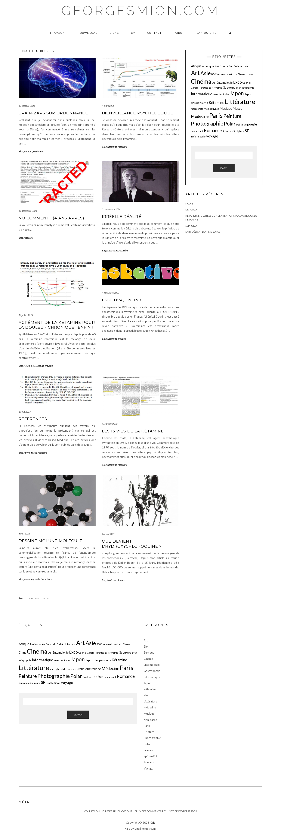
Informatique (30, 452)
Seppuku (191, 225)
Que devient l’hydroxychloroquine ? (132, 544)
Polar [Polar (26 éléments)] (230, 124)
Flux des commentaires (150, 811)
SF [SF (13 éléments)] (247, 130)
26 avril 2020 (108, 534)
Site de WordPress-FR (183, 811)
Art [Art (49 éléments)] (195, 72)
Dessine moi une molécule (51, 541)
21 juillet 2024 (26, 315)
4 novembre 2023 (110, 292)
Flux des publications (117, 811)
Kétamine (112, 146)
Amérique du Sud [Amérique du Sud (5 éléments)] (223, 66)
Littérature (112, 250)
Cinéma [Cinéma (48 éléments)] (201, 81)
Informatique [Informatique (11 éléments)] (201, 94)
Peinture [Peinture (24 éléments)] (232, 116)
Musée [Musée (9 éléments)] (237, 108)
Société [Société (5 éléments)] (195, 136)
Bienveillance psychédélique (137, 113)
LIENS (114, 32)
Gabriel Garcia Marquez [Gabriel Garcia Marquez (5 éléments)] (91, 652)
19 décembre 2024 (28, 210)
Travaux (59, 32)
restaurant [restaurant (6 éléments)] (197, 131)
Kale (152, 822)
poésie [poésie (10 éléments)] (252, 124)
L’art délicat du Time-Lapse (202, 231)
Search (223, 168)
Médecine (38, 151)
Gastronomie (152, 671)
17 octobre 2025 (27, 105)
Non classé (150, 719)
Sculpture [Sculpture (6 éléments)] (238, 131)
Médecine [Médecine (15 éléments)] (200, 116)
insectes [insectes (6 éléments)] (218, 94)
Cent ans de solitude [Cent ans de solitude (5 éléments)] (226, 74)
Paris (147, 725)
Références (33, 419)
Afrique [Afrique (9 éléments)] (196, 66)
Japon (147, 683)
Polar (147, 744)
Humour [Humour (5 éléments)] (236, 87)
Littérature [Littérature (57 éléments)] (240, 101)
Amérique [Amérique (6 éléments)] (208, 66)
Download (89, 32)
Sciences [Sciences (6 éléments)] (227, 131)
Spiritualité (150, 756)
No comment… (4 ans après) (51, 218)
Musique (149, 713)
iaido (178, 32)
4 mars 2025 (108, 105)
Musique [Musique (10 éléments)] (226, 108)
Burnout (28, 151)
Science (48, 579)
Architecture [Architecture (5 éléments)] (241, 66)
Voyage (148, 768)
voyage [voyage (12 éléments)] (212, 136)
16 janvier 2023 (109, 423)
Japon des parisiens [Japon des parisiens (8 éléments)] (98, 660)
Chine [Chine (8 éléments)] (249, 74)
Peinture (149, 732)
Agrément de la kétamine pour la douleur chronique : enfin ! (57, 325)
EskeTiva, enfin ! (121, 300)
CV (133, 32)
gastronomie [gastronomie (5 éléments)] (215, 87)
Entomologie (152, 664)
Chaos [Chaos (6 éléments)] (241, 74)
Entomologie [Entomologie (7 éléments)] (224, 82)
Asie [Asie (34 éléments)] (205, 73)
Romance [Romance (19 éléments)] (213, 130)
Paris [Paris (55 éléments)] (216, 115)
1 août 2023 (25, 411)
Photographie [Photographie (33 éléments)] (207, 123)
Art (146, 640)
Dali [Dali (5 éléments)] (214, 82)
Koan (189, 203)
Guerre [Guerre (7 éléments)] (227, 87)
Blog (21, 151)
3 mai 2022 (24, 533)
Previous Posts (37, 598)
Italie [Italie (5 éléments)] (226, 94)
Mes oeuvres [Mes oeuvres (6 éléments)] (211, 108)
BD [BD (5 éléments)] (212, 74)
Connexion (92, 811)
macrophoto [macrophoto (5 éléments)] (197, 108)
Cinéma (148, 658)
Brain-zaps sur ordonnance (53, 113)
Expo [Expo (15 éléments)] (237, 82)
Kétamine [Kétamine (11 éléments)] (216, 103)
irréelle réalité (122, 216)
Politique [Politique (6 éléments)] (241, 124)
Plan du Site (205, 32)
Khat (146, 695)
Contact (154, 32)
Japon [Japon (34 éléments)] (236, 93)
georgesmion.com (140, 10)
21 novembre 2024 (111, 209)
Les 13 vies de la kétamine (133, 431)
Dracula (191, 209)
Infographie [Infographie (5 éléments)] (248, 87)
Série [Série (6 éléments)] (203, 136)
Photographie (152, 738)
